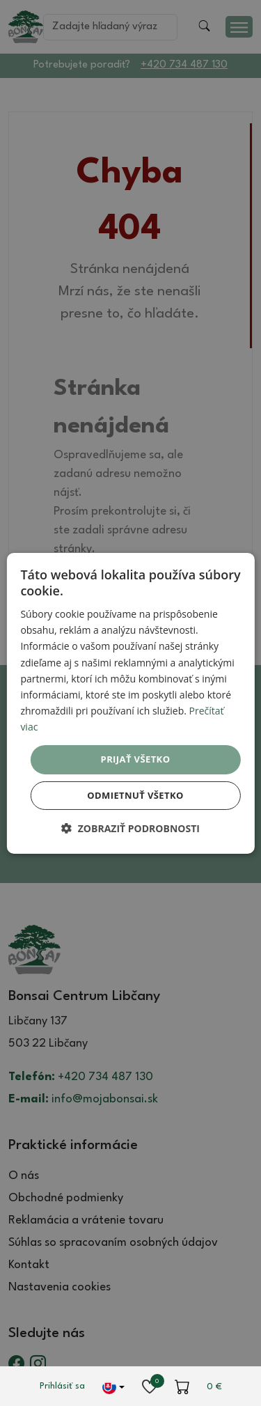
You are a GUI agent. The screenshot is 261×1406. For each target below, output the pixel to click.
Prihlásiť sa (62, 1386)
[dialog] (130, 702)
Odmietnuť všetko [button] (135, 795)
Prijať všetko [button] (136, 759)
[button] (130, 828)
